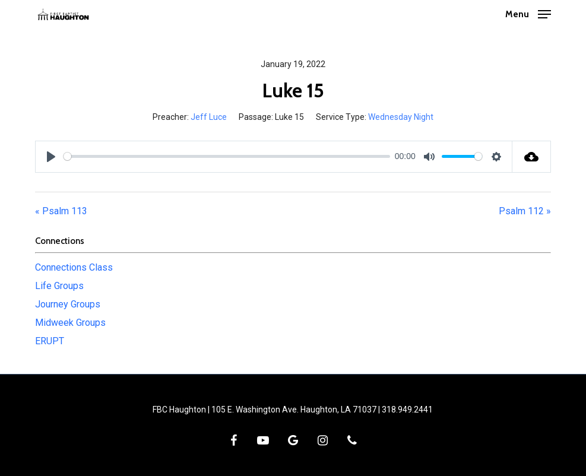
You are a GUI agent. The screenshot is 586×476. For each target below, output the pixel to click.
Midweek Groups (70, 322)
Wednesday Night (400, 117)
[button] (528, 13)
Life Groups (59, 285)
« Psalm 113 (61, 211)
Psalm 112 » (525, 211)
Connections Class (74, 267)
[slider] (227, 156)
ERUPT (49, 341)
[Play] (51, 156)
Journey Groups (67, 304)
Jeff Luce (209, 117)
